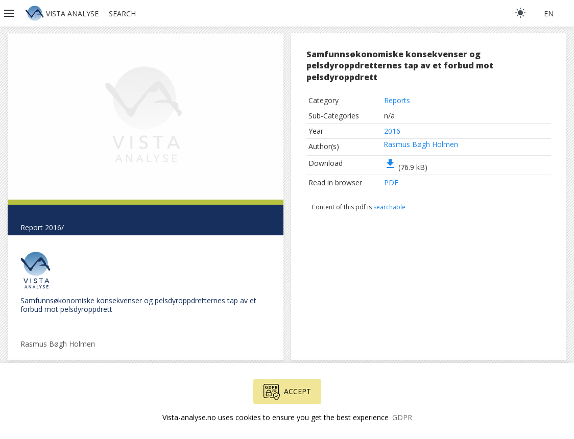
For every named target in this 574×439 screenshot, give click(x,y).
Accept (287, 392)
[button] (10, 13)
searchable (389, 207)
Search (122, 13)
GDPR (402, 417)
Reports (397, 100)
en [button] (549, 13)
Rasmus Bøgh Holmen (421, 144)
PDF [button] (391, 182)
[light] (520, 13)
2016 (392, 131)
